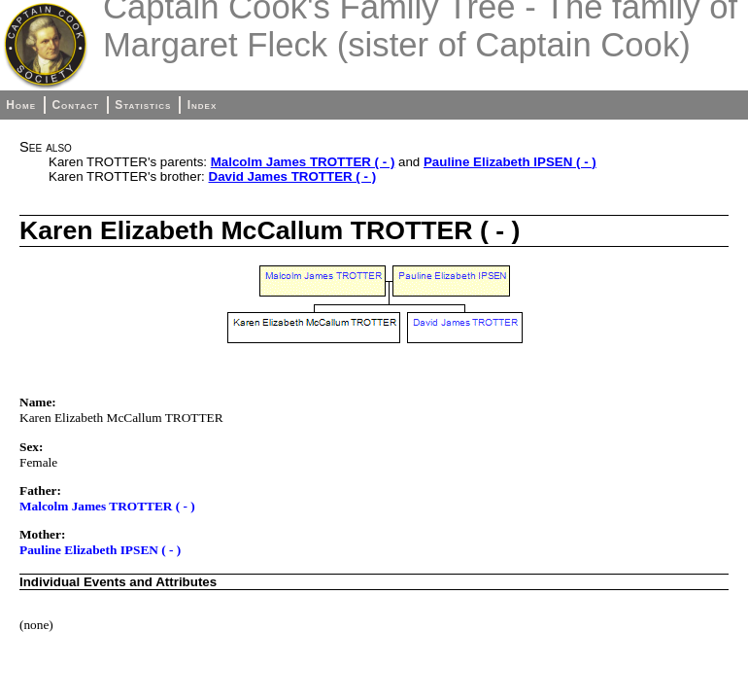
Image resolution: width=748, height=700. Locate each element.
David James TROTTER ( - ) (293, 176)
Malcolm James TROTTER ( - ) (303, 162)
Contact (74, 105)
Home (21, 105)
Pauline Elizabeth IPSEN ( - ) (510, 162)
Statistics (143, 105)
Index (202, 105)
